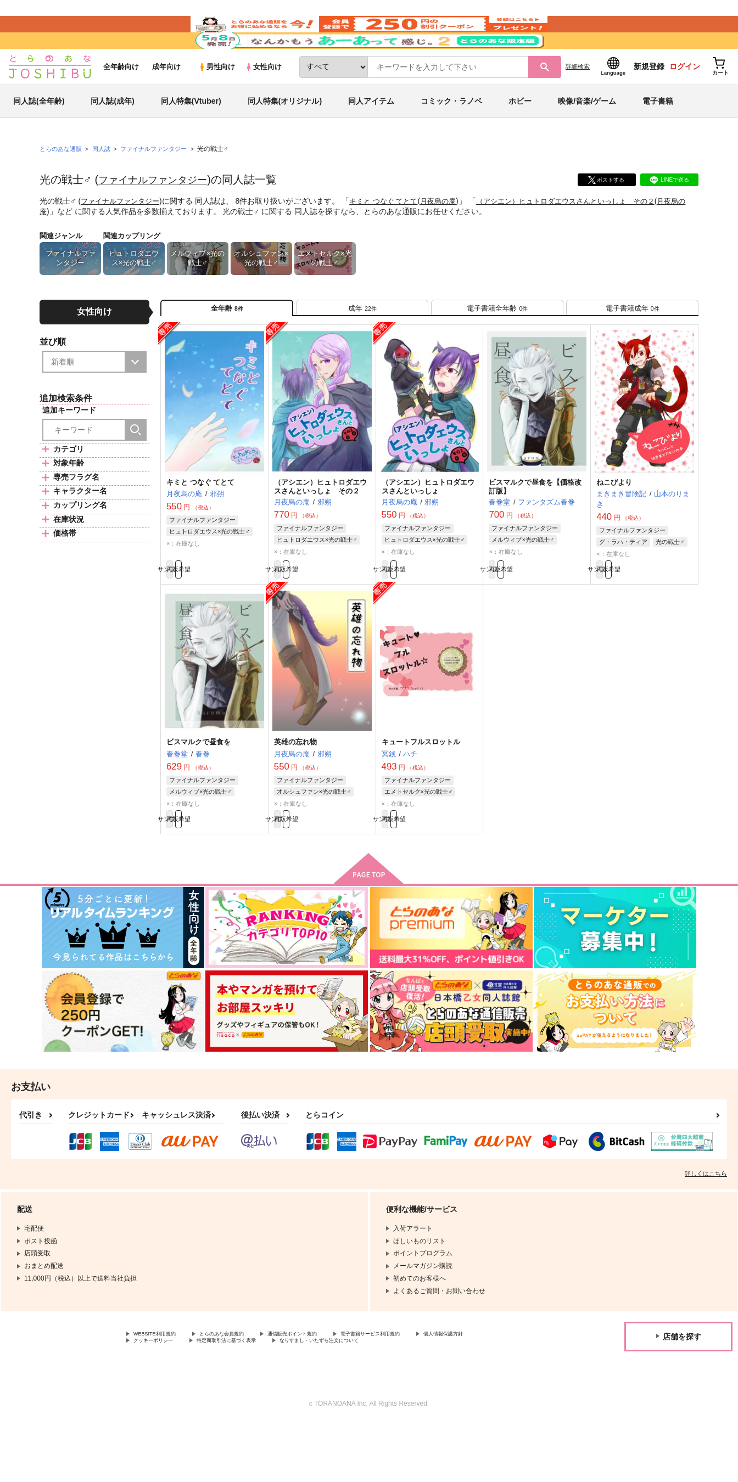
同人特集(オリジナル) (285, 134)
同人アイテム (371, 134)
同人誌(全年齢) (38, 134)
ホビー (520, 134)
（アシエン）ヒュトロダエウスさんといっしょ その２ (586, 233)
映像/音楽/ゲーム (587, 134)
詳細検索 (578, 99)
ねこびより (614, 524)
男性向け (216, 100)
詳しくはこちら (706, 1228)
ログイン (684, 99)
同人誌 (106, 182)
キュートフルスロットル (421, 790)
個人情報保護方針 (159, 1398)
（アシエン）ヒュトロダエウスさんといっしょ (428, 529)
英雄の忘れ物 (295, 790)
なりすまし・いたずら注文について (441, 1398)
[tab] (362, 345)
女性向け (263, 100)
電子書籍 (657, 134)
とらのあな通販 (63, 182)
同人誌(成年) (112, 134)
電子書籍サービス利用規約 (425, 1389)
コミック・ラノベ (451, 134)
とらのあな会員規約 (242, 1389)
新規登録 (649, 99)
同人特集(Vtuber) (191, 134)
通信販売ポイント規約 (329, 1389)
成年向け (166, 100)
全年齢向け (121, 100)
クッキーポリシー (236, 1398)
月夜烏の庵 (451, 233)
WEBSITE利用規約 (161, 1389)
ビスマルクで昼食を (198, 790)
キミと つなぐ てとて (392, 233)
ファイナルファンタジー (158, 212)
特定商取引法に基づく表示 (325, 1398)
